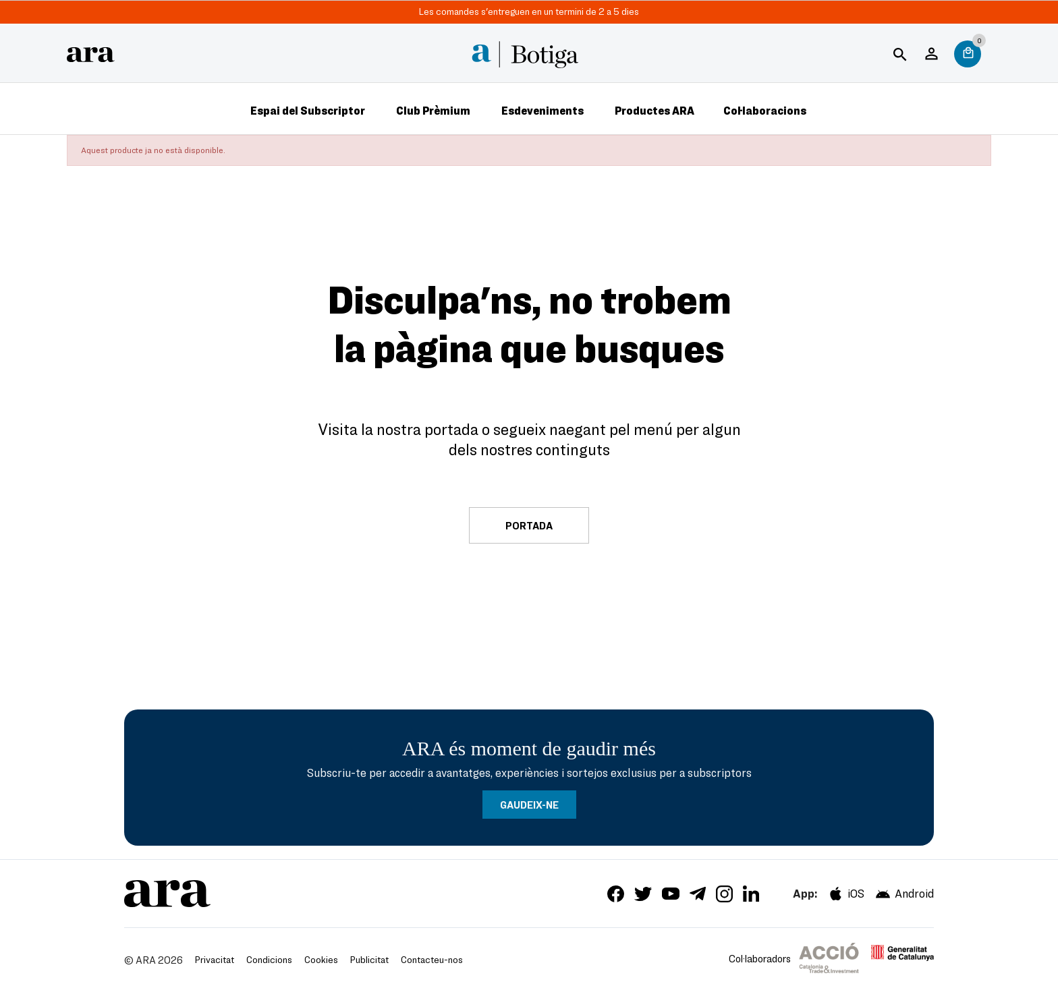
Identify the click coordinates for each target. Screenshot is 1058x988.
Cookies (321, 959)
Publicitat (369, 959)
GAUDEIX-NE (529, 804)
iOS (845, 893)
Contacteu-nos (432, 959)
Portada (529, 525)
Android (904, 893)
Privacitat (214, 959)
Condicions (269, 959)
